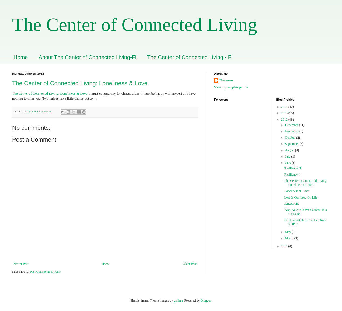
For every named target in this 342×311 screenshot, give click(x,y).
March (289, 238)
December (292, 125)
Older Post (190, 264)
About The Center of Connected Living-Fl (87, 57)
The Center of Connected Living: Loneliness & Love (80, 83)
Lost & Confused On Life (300, 197)
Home (20, 57)
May (288, 232)
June (288, 163)
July (288, 156)
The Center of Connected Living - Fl (190, 57)
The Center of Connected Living (134, 24)
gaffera (178, 300)
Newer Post (21, 264)
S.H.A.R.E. (291, 204)
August (290, 150)
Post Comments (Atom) (45, 272)
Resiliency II (292, 168)
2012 (284, 119)
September (292, 144)
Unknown (226, 80)
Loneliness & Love (296, 191)
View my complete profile (231, 87)
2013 (284, 113)
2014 (284, 107)
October (290, 137)
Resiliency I (292, 174)
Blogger (206, 300)
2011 (284, 246)
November (292, 131)
